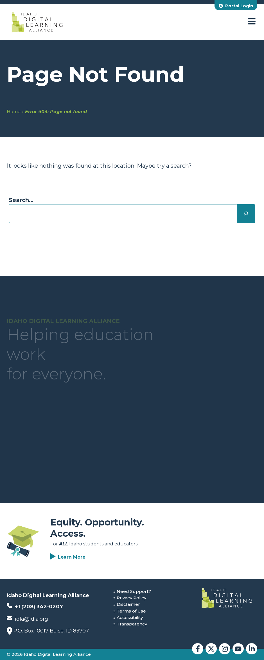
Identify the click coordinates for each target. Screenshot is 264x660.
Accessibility (130, 617)
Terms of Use (131, 611)
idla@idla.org (27, 618)
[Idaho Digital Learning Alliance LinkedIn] (251, 648)
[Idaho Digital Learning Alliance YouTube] (238, 648)
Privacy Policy (131, 597)
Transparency (132, 624)
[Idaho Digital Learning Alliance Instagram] (224, 648)
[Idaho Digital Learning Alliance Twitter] (211, 648)
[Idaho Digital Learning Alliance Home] (37, 22)
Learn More (71, 557)
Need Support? (134, 591)
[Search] (246, 213)
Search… (21, 200)
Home (14, 111)
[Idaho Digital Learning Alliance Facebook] (197, 648)
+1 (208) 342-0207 (35, 606)
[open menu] (251, 22)
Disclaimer (128, 604)
